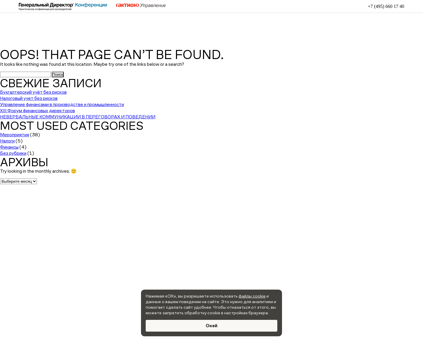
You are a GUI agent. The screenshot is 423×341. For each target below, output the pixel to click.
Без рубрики (13, 153)
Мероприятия (14, 135)
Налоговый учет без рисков (29, 98)
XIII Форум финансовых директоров (37, 110)
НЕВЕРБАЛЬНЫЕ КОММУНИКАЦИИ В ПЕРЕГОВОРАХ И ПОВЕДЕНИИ (77, 117)
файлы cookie (252, 296)
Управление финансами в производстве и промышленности (62, 104)
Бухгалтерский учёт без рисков (33, 92)
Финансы (9, 147)
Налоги (7, 141)
